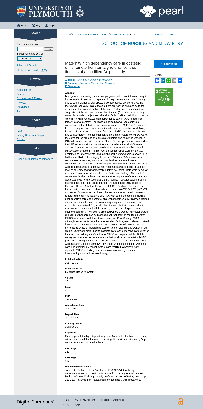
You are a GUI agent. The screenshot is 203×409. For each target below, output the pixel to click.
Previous (159, 34)
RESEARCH (80, 34)
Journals (21, 94)
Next (172, 34)
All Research (24, 89)
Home (68, 34)
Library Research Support (31, 135)
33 (133, 34)
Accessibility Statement (112, 399)
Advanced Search (27, 65)
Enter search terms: (28, 44)
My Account (89, 399)
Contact (21, 139)
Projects (21, 102)
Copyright (77, 404)
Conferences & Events (29, 98)
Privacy (66, 404)
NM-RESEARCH (120, 34)
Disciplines (23, 107)
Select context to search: (30, 53)
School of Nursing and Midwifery (142, 43)
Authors (21, 111)
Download (169, 63)
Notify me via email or (32, 70)
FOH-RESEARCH (99, 34)
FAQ (19, 130)
